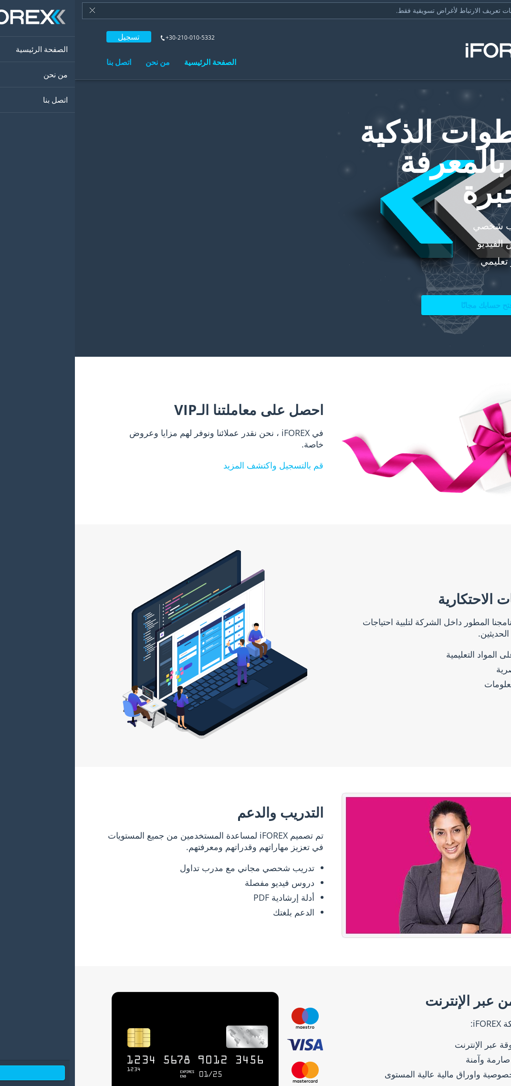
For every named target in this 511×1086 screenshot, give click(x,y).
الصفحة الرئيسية (135, 62)
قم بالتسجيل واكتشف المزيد (198, 465)
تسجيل (53, 37)
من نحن (83, 62)
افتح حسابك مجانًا (413, 305)
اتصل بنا (43, 62)
